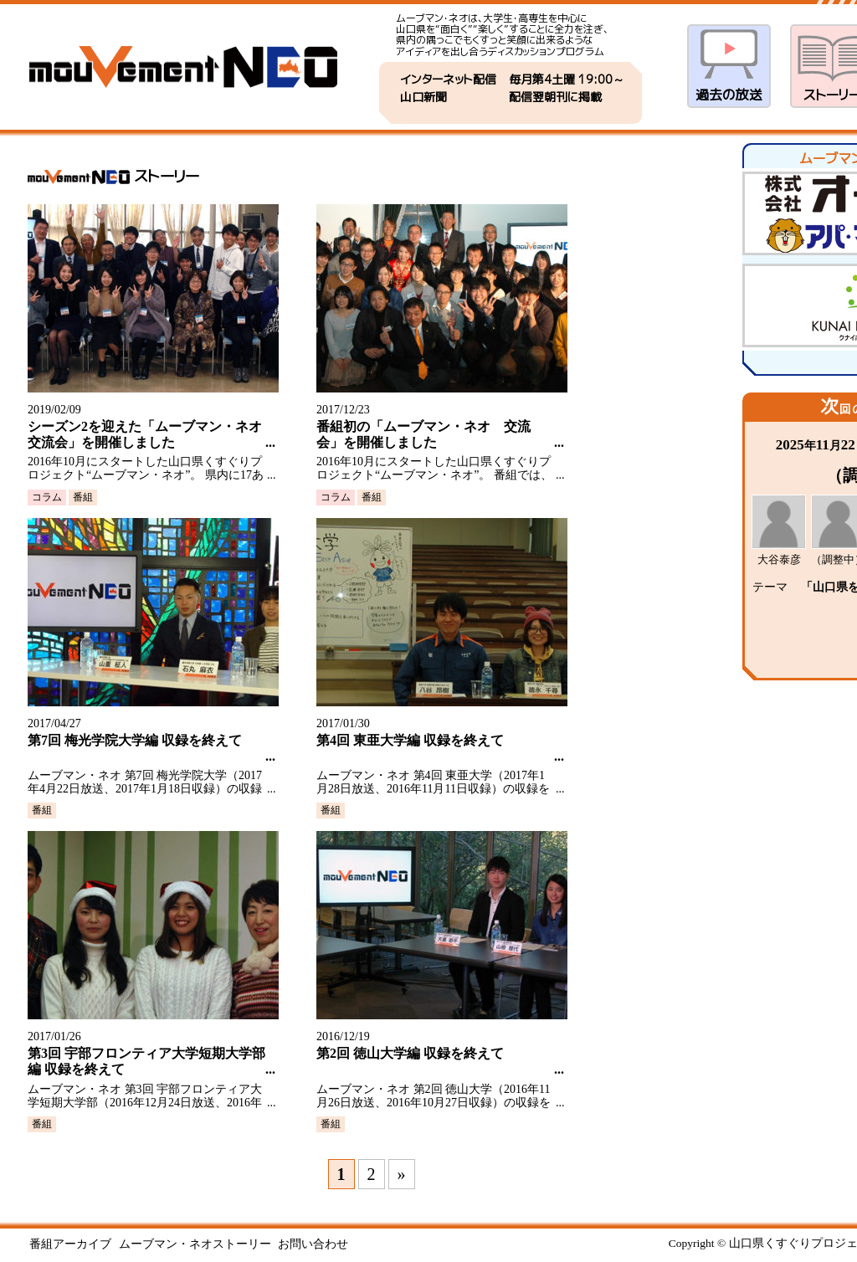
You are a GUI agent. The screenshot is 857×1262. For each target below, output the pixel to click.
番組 (83, 497)
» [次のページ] (402, 1174)
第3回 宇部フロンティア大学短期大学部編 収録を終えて (146, 1061)
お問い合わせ (313, 1244)
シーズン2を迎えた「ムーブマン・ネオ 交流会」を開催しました (146, 434)
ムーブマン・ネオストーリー (195, 1244)
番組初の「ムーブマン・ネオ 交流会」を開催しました (423, 434)
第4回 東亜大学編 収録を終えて (410, 740)
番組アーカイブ (70, 1244)
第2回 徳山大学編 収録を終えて (410, 1053)
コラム (47, 497)
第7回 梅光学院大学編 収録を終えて (135, 740)
